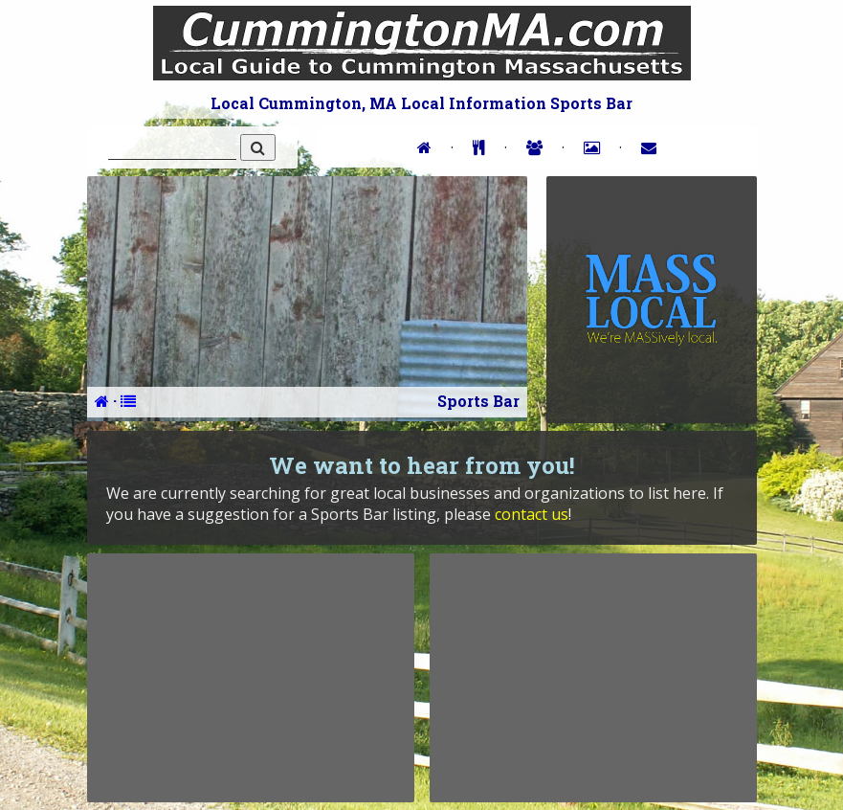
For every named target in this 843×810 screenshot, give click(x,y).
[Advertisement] (250, 678)
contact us (531, 514)
